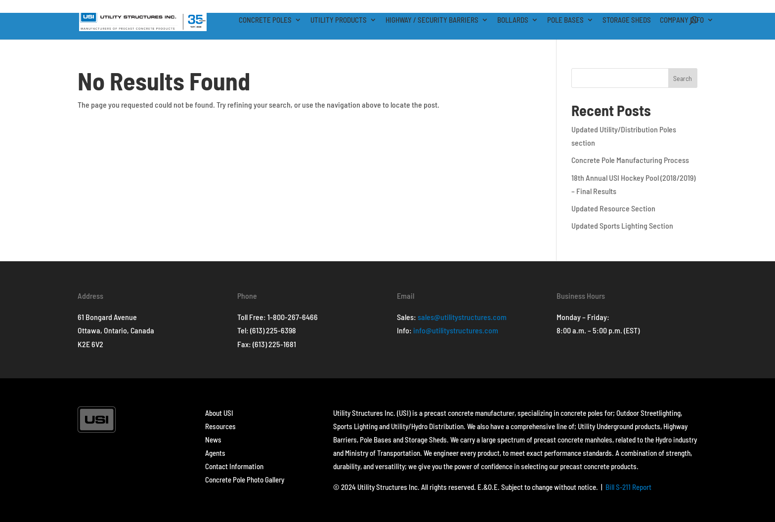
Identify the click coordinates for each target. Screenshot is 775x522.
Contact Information (234, 466)
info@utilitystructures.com (455, 330)
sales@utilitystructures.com (462, 316)
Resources (220, 426)
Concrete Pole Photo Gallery (244, 479)
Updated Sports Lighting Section (622, 225)
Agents (215, 452)
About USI (219, 412)
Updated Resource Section (613, 208)
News (213, 439)
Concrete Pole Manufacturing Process (630, 159)
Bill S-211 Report (628, 486)
